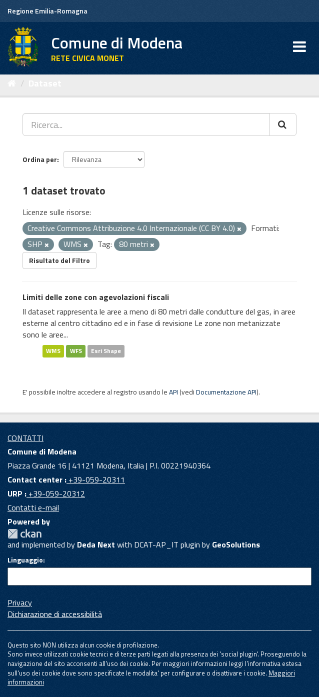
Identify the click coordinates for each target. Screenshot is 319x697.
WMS (53, 351)
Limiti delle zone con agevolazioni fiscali (95, 297)
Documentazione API (226, 392)
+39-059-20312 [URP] (55, 494)
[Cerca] (283, 124)
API (173, 392)
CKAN (25, 533)
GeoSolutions (236, 544)
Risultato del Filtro (59, 260)
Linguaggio (25, 560)
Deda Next (96, 544)
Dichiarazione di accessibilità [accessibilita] (55, 614)
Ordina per (39, 159)
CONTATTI (26, 438)
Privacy (20, 602)
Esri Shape (106, 351)
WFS (76, 351)
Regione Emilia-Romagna (48, 11)
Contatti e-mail (33, 508)
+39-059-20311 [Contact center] (95, 480)
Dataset (45, 83)
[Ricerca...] (146, 124)
